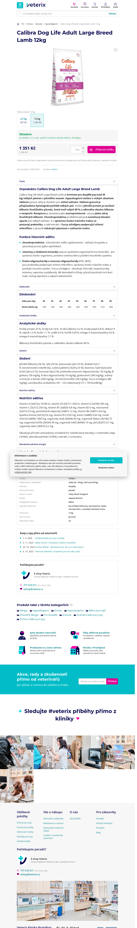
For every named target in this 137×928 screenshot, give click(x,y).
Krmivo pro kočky (25, 827)
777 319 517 (28, 585)
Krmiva (30, 24)
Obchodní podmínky (53, 818)
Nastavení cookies (106, 468)
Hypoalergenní (51, 24)
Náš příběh (75, 818)
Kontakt (100, 818)
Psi (23, 24)
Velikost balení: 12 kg (26, 112)
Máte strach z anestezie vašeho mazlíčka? (56, 542)
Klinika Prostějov (104, 823)
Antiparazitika (23, 841)
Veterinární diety (25, 831)
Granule (38, 24)
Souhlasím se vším (106, 460)
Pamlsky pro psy (25, 836)
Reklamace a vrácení (53, 823)
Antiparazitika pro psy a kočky (50, 538)
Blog (98, 832)
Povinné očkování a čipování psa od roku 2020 (58, 551)
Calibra (54, 169)
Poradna (100, 827)
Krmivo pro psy (24, 822)
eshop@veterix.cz (31, 589)
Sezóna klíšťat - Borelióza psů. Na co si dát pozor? (60, 547)
